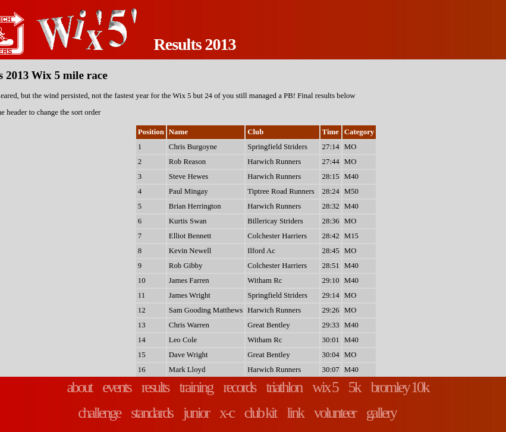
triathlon (284, 387)
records (239, 387)
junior (196, 412)
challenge (99, 412)
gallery (381, 412)
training (196, 387)
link (295, 412)
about (79, 387)
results (155, 387)
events (116, 387)
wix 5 (325, 387)
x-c (226, 412)
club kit (260, 412)
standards (151, 412)
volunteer (335, 412)
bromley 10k (399, 387)
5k (354, 387)
